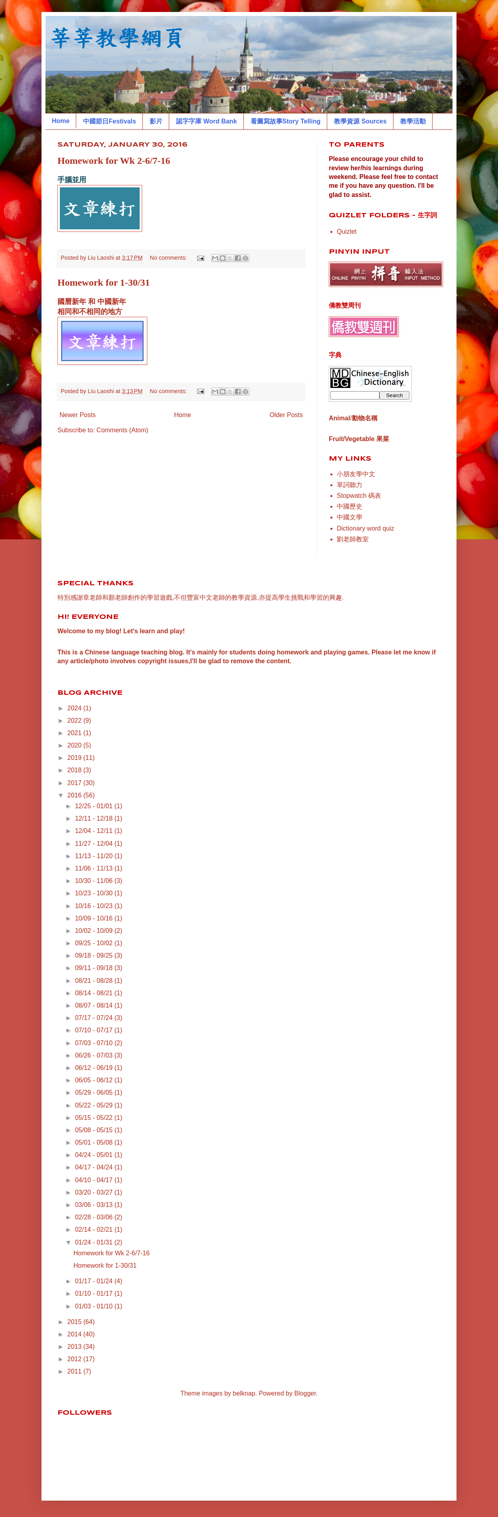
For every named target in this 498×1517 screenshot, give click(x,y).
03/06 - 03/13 (95, 1204)
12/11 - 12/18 (95, 818)
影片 (156, 121)
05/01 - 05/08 (95, 1142)
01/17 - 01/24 (95, 1281)
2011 (75, 1371)
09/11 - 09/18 (95, 967)
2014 (75, 1334)
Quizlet (347, 231)
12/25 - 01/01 (95, 806)
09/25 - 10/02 (95, 943)
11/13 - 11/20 (95, 856)
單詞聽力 (349, 484)
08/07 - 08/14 (95, 1005)
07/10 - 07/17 (95, 1030)
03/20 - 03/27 (95, 1192)
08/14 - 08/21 (95, 993)
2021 (75, 733)
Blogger (305, 1393)
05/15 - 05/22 (95, 1117)
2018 (75, 770)
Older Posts (286, 415)
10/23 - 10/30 (95, 893)
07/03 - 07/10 (95, 1043)
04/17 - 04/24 (95, 1167)
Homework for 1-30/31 (103, 282)
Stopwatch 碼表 (359, 495)
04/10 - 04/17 (95, 1180)
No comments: (169, 257)
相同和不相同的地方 (89, 312)
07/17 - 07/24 (95, 1017)
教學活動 (413, 121)
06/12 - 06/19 (95, 1067)
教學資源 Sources (360, 121)
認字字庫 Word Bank (206, 121)
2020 (75, 745)
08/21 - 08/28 (95, 980)
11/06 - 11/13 (95, 868)
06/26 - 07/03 (95, 1055)
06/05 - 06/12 (95, 1080)
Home (60, 120)
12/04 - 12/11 (95, 830)
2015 (75, 1321)
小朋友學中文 (356, 474)
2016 (75, 795)
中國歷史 (349, 506)
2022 (75, 720)
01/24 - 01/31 (95, 1242)
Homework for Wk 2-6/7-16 (113, 160)
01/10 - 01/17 (95, 1293)
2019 (75, 757)
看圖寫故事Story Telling (286, 121)
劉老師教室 (353, 539)
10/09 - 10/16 (95, 918)
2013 (75, 1346)
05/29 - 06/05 (95, 1092)
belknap (244, 1393)
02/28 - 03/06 (95, 1217)
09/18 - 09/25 (95, 955)
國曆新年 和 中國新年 (91, 302)
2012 (75, 1359)
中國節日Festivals (109, 121)
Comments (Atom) (122, 430)
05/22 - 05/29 (95, 1105)
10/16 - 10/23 (95, 906)
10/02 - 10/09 (95, 930)
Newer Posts (77, 415)
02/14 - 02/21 (95, 1229)
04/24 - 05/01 (95, 1154)
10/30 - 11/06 (95, 880)
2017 (75, 782)
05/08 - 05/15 (95, 1130)
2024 (75, 708)
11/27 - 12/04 (95, 843)
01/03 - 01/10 (95, 1306)
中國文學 (349, 517)
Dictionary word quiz (365, 528)
